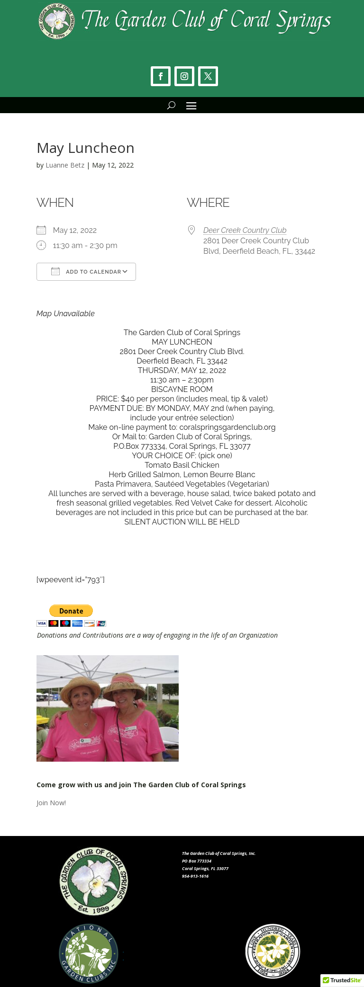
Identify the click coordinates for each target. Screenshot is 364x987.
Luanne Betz (65, 164)
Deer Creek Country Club (245, 230)
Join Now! (51, 802)
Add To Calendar (86, 271)
